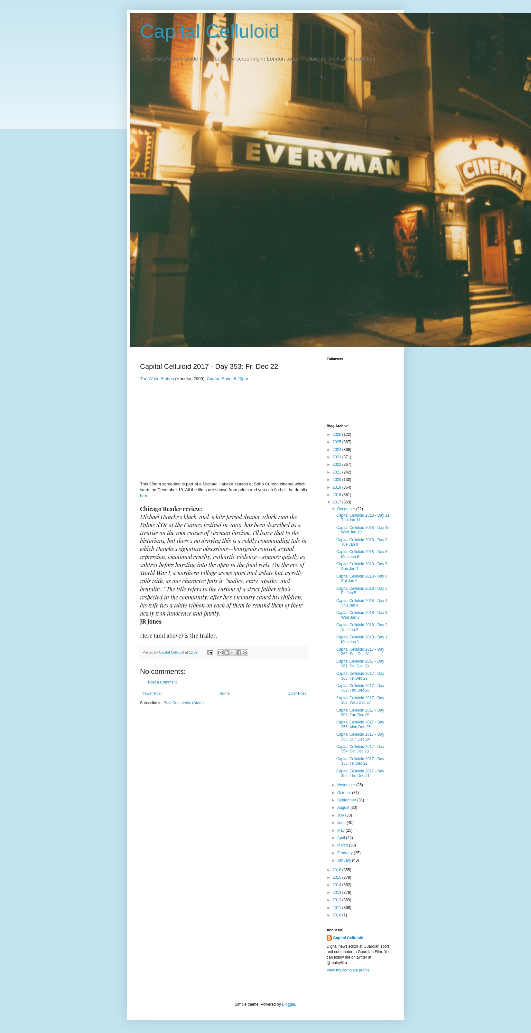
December (346, 509)
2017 (337, 502)
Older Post (296, 693)
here (144, 495)
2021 (337, 472)
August (343, 807)
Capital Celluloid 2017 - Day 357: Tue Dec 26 (360, 712)
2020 (337, 479)
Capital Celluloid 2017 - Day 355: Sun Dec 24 (360, 736)
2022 (337, 464)
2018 (337, 495)
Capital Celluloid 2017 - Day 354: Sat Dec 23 (360, 748)
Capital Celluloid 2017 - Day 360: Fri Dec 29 (360, 675)
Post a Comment (162, 682)
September (347, 800)
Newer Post (152, 693)
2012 (337, 900)
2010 (337, 915)
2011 (337, 907)
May (341, 830)
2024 (337, 449)
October (344, 792)
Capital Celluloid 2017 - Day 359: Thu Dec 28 (360, 688)
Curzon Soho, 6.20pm (227, 378)
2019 (337, 487)
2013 (337, 892)
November (346, 785)
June (342, 822)
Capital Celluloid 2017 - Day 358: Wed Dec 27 (360, 700)
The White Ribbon (157, 378)
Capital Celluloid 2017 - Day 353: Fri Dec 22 (360, 761)
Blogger (288, 1004)
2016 (337, 870)
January (344, 860)
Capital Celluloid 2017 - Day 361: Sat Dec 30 (360, 663)
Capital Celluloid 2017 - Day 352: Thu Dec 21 (360, 773)
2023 (337, 457)
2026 (337, 434)
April (341, 838)
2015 (337, 877)
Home (224, 693)
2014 (337, 885)
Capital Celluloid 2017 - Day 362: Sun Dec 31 (360, 651)
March (343, 845)
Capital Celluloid (210, 31)
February (345, 853)
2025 (337, 442)
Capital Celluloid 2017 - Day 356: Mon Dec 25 (360, 724)
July (341, 815)
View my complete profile (348, 970)
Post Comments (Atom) (183, 703)
